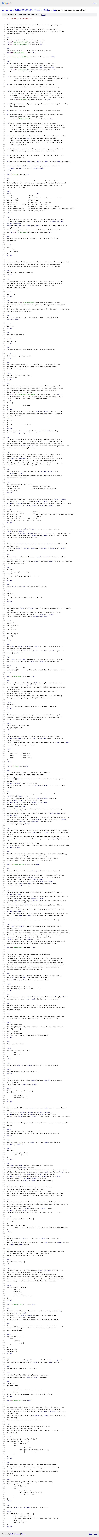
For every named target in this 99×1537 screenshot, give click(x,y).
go (3, 10)
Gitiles (12, 1534)
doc (54, 10)
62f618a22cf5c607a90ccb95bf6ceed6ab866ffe (29, 10)
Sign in (95, 3)
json (95, 1534)
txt (90, 1534)
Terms (23, 1534)
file (43, 15)
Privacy (17, 1534)
